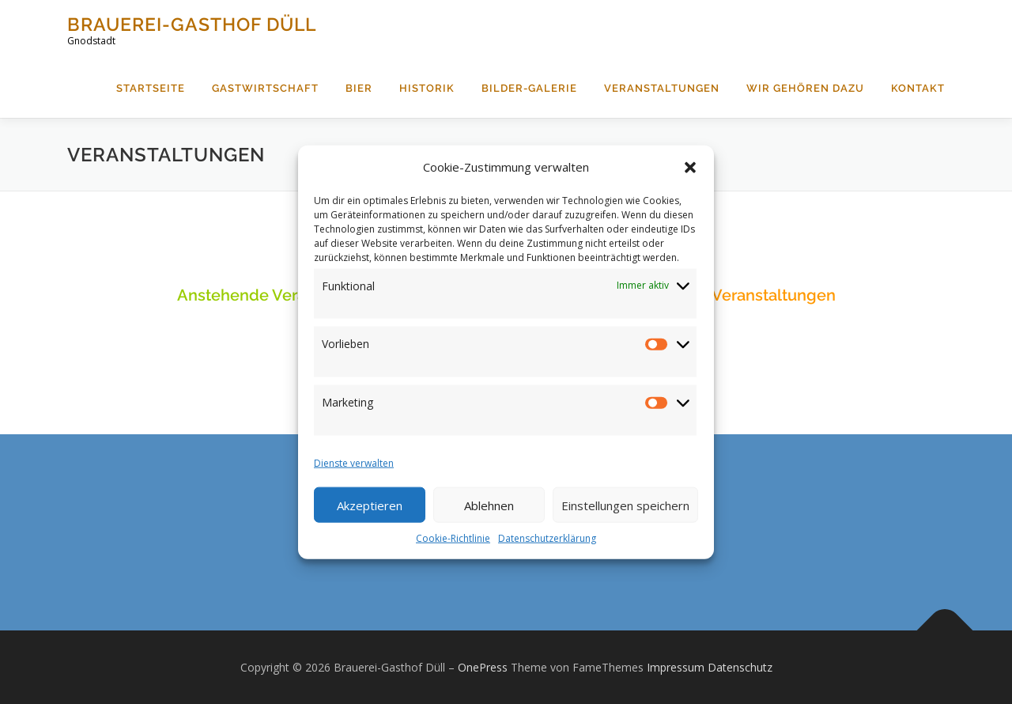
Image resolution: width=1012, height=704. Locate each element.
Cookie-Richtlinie (453, 538)
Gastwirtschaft (265, 88)
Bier (359, 88)
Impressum (675, 667)
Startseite (150, 88)
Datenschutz (740, 667)
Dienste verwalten (354, 463)
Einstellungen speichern (625, 505)
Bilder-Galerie (529, 88)
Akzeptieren (369, 505)
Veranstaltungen (661, 88)
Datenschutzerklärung (547, 538)
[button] (690, 167)
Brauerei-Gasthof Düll (191, 24)
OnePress (483, 667)
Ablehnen (489, 505)
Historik (427, 88)
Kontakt (918, 88)
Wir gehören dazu (805, 88)
